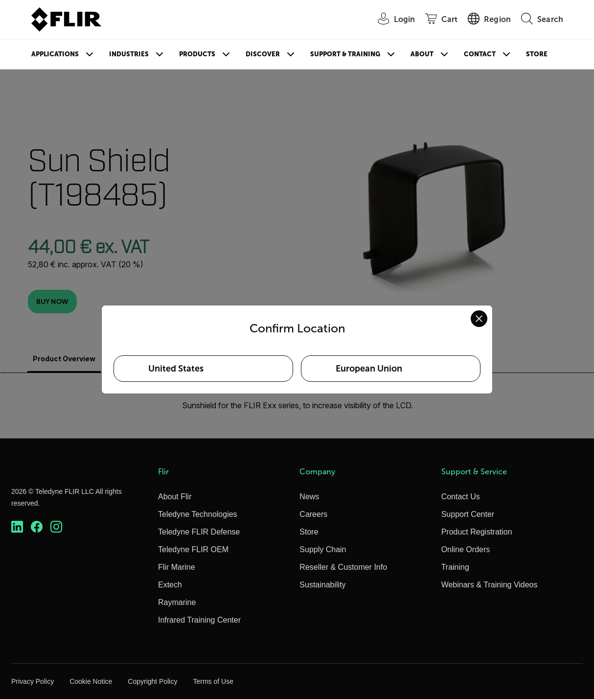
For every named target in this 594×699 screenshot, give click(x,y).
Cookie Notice (90, 681)
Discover (263, 54)
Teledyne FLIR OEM (193, 549)
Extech (170, 585)
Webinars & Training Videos (489, 585)
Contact (480, 54)
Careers (313, 514)
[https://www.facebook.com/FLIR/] (37, 527)
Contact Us (460, 496)
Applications (55, 54)
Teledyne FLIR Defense (199, 532)
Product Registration (476, 532)
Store (537, 54)
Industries (129, 54)
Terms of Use (213, 681)
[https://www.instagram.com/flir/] (56, 527)
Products (197, 54)
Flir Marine (176, 567)
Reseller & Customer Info (343, 567)
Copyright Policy (152, 681)
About (422, 54)
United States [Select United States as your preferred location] (176, 368)
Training (455, 567)
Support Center (468, 514)
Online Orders (465, 549)
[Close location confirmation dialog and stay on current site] (479, 318)
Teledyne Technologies (197, 514)
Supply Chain (322, 549)
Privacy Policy (32, 681)
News (309, 496)
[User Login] (391, 19)
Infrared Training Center (199, 620)
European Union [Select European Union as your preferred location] (369, 368)
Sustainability (322, 585)
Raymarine (177, 602)
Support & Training (345, 54)
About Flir (174, 496)
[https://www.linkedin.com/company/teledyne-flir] (17, 527)
